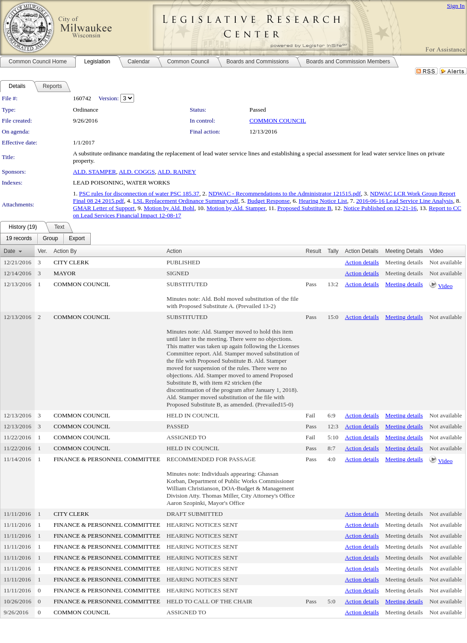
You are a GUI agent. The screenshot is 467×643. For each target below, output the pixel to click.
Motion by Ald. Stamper (236, 208)
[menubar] (45, 239)
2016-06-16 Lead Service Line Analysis (404, 200)
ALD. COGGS (137, 171)
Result (313, 251)
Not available (445, 262)
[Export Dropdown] (76, 238)
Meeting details (404, 262)
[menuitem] (18, 238)
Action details (362, 262)
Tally (332, 251)
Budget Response (268, 200)
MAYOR (64, 273)
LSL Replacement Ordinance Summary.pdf (185, 200)
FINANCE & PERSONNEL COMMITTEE (106, 459)
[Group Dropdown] (50, 238)
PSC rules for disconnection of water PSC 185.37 (139, 193)
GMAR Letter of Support (104, 208)
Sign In (456, 5)
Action (174, 251)
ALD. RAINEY (177, 171)
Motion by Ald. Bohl (169, 208)
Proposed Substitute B (304, 208)
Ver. (42, 251)
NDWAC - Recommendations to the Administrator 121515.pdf (284, 193)
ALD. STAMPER (94, 171)
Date (9, 251)
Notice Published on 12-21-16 (379, 208)
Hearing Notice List (323, 200)
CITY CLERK (71, 262)
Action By (65, 251)
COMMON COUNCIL (277, 120)
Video (445, 286)
